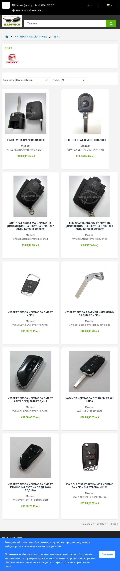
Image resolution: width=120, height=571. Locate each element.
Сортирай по (9, 80)
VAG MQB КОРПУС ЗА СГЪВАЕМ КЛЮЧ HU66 (90, 400)
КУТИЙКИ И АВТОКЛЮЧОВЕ (31, 36)
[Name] (111, 23)
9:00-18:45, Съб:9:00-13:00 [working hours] (27, 10)
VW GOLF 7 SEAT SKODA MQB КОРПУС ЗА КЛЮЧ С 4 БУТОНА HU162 (89, 486)
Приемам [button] (107, 554)
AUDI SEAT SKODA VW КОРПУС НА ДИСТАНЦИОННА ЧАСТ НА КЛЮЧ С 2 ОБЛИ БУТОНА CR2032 (30, 226)
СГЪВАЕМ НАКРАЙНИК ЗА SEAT (25, 140)
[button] (13, 566)
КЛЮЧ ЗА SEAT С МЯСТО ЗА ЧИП (85, 140)
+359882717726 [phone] (44, 5)
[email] (22, 4)
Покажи (57, 80)
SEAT (57, 36)
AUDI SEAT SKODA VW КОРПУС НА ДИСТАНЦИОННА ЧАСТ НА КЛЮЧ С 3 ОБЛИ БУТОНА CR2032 (89, 226)
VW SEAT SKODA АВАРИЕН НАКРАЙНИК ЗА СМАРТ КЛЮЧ (89, 314)
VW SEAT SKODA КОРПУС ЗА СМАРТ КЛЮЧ (30, 314)
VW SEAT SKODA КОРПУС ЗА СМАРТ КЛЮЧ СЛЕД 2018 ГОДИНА (30, 400)
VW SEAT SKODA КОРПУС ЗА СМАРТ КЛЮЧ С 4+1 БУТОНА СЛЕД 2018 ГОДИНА (30, 487)
